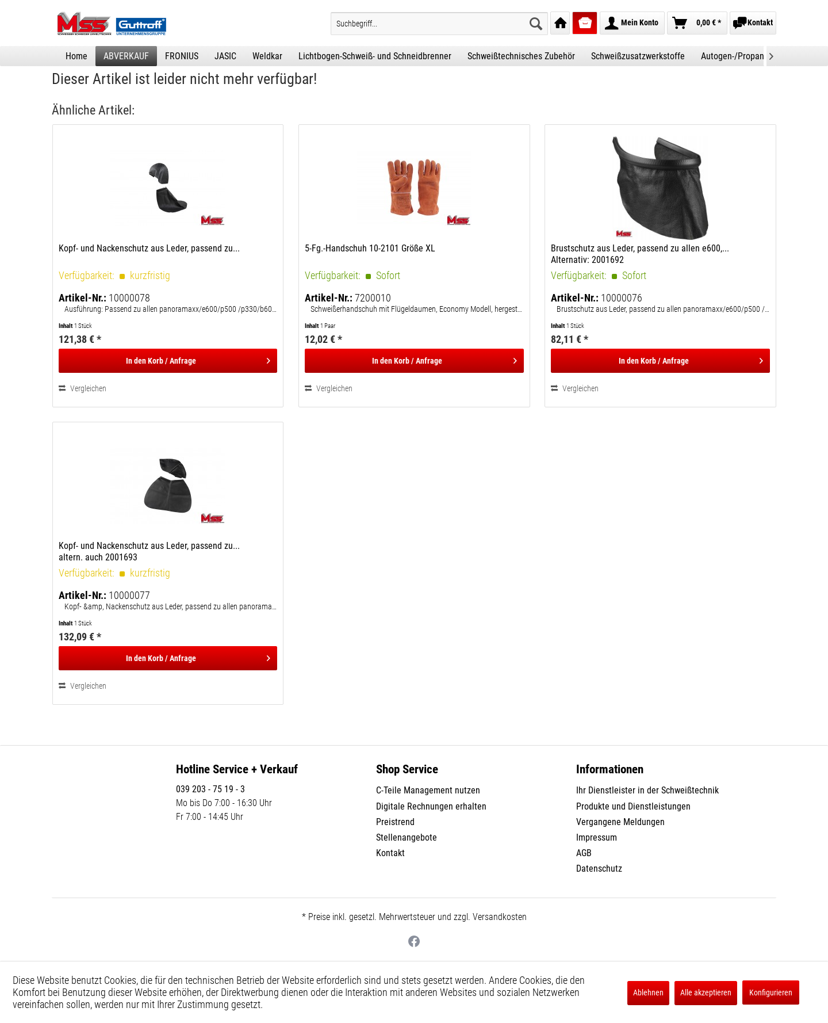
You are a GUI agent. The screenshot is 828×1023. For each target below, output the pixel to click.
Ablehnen (648, 992)
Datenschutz (599, 868)
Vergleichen (82, 388)
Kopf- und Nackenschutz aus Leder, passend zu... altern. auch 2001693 (149, 551)
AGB (584, 853)
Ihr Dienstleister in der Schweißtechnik (647, 790)
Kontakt (390, 853)
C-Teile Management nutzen (428, 790)
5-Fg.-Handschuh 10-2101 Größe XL (370, 248)
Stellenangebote (406, 837)
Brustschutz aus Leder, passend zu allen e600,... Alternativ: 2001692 (640, 254)
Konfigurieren (770, 992)
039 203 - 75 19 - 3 (210, 789)
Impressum (596, 837)
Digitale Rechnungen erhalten (431, 806)
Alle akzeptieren (705, 992)
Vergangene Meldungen (620, 821)
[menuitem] (439, 23)
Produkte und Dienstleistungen (633, 806)
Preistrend (395, 821)
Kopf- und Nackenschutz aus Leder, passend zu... (149, 248)
